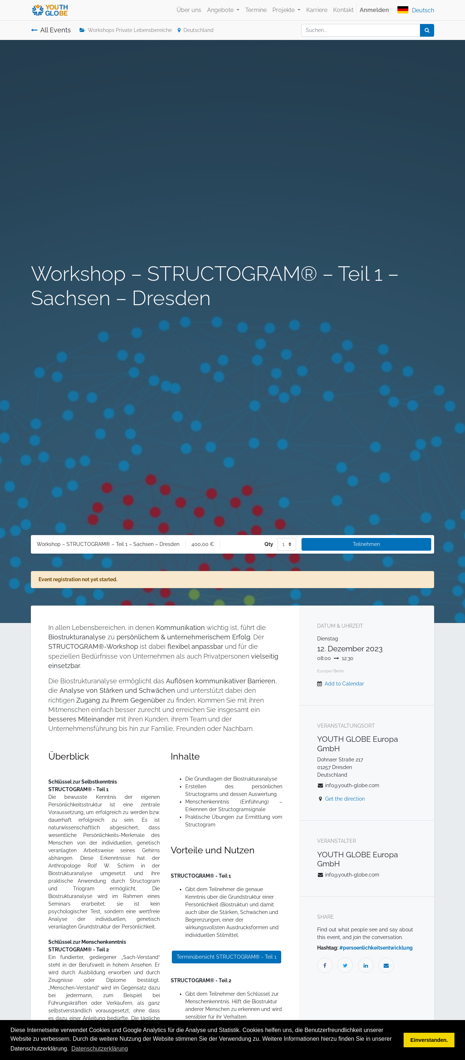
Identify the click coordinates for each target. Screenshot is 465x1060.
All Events (51, 30)
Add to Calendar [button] (344, 684)
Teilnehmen (366, 544)
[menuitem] (189, 10)
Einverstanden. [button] (429, 1040)
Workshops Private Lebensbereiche (126, 30)
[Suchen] (427, 30)
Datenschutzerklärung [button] (100, 1048)
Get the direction (345, 799)
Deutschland (196, 30)
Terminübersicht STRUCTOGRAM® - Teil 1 (226, 957)
